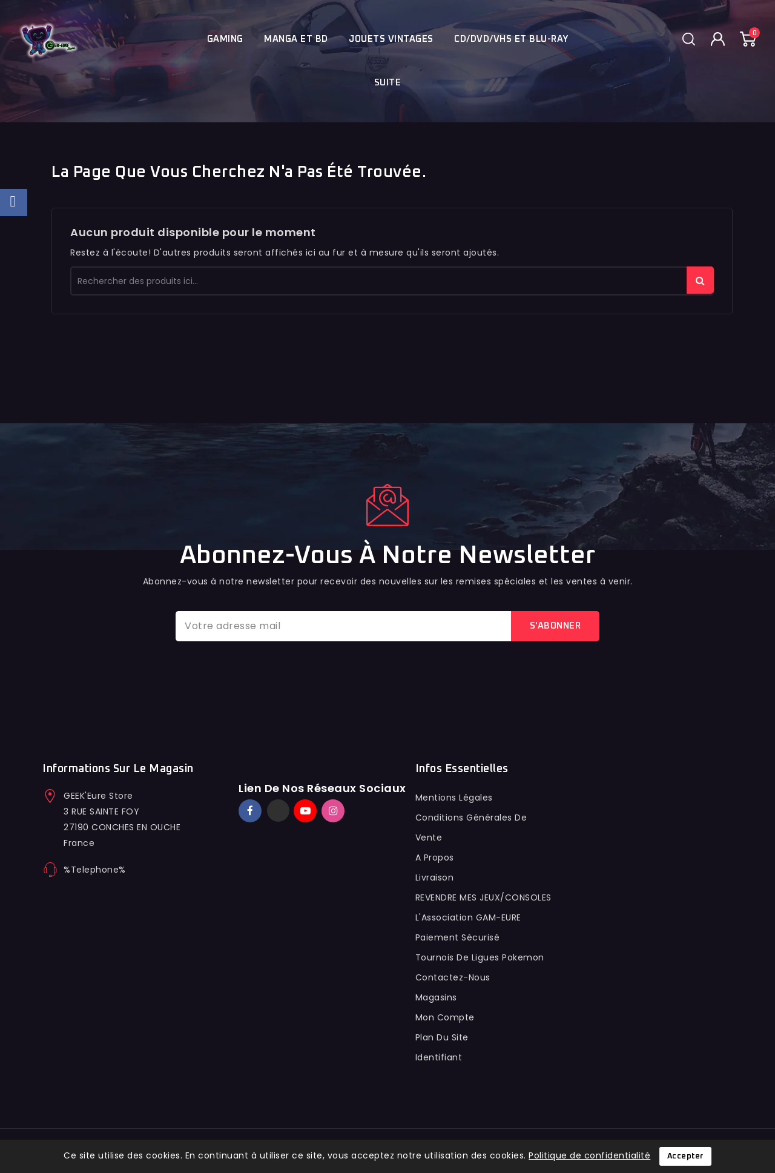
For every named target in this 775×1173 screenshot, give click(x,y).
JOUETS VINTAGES (391, 39)
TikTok (351, 805)
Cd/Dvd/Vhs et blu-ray (511, 39)
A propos (434, 857)
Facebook (251, 810)
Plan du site (442, 1037)
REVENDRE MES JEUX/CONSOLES (483, 897)
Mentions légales (454, 797)
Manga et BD (296, 39)
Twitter (278, 810)
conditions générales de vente (471, 827)
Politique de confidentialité (589, 1155)
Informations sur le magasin (118, 769)
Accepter (685, 1156)
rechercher (700, 280)
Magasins (436, 997)
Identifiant (439, 1057)
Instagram (335, 810)
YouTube (306, 810)
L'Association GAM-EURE (468, 917)
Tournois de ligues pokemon (479, 957)
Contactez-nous (452, 977)
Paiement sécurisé (457, 937)
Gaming (225, 39)
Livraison (434, 877)
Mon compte (445, 1017)
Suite (387, 82)
